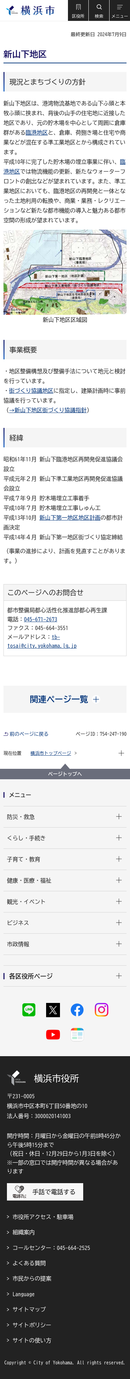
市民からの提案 (31, 1278)
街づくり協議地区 (31, 390)
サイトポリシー (31, 1325)
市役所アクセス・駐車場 (42, 1217)
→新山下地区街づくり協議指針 (48, 410)
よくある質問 (29, 1263)
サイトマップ (29, 1309)
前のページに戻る (29, 734)
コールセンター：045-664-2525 (51, 1248)
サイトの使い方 (31, 1340)
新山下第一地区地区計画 (70, 517)
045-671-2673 (40, 619)
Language (23, 1294)
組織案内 (23, 1232)
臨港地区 (37, 132)
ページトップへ (65, 774)
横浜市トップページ (51, 753)
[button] (78, 10)
